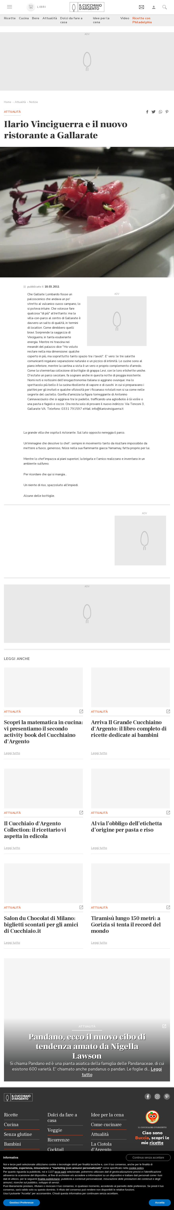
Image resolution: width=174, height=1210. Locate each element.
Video (124, 18)
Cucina (24, 18)
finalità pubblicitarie (49, 1178)
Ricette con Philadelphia (142, 20)
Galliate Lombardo (47, 294)
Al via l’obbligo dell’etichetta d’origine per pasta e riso (126, 826)
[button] (147, 112)
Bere (35, 18)
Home (7, 102)
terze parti (60, 1171)
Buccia (142, 1138)
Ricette (10, 18)
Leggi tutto (12, 753)
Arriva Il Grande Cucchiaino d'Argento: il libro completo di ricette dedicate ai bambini (129, 729)
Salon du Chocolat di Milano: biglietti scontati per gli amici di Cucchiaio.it (41, 925)
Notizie (33, 102)
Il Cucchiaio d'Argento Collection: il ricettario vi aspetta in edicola (35, 830)
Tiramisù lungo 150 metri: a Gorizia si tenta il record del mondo (126, 925)
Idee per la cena (101, 20)
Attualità (50, 18)
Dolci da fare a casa (71, 20)
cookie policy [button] (136, 1167)
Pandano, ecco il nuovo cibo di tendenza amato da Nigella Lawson (87, 1046)
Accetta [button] (159, 1202)
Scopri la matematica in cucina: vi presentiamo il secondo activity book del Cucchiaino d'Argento (43, 732)
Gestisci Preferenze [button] (22, 1202)
